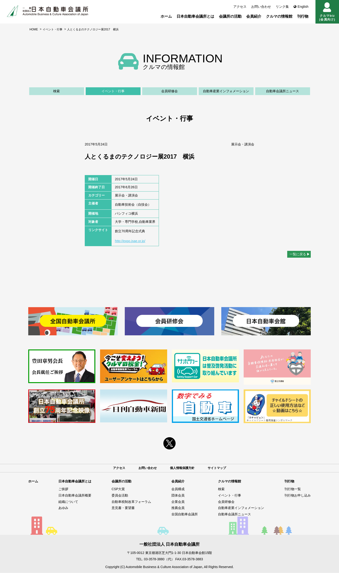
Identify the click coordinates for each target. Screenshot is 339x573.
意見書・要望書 (123, 508)
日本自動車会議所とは (195, 16)
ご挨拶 (63, 489)
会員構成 (178, 489)
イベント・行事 (52, 29)
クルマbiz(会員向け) (327, 11)
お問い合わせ (261, 6)
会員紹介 (253, 16)
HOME (33, 29)
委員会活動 (120, 495)
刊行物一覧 (292, 489)
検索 (56, 91)
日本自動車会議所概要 (74, 495)
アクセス (239, 6)
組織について (68, 502)
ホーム (166, 16)
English (301, 6)
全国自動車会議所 (184, 514)
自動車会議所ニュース (282, 91)
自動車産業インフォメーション (226, 91)
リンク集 (282, 6)
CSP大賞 (118, 489)
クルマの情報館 (279, 16)
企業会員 (178, 502)
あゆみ (63, 508)
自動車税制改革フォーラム (131, 502)
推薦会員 (178, 508)
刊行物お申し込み (297, 495)
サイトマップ (219, 468)
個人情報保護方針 (183, 468)
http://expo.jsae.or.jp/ (130, 241)
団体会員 (178, 495)
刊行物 (302, 16)
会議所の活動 (230, 16)
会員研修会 (169, 91)
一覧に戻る (298, 254)
